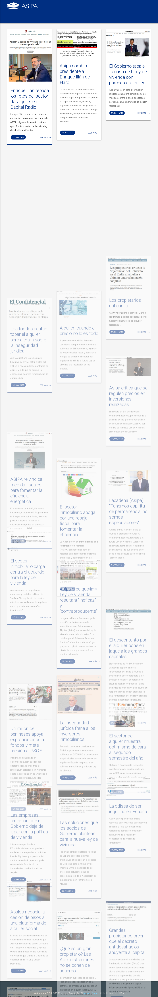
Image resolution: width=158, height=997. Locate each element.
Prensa (88, 19)
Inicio (13, 19)
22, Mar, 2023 (18, 143)
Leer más (44, 143)
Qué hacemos (51, 19)
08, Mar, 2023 (67, 138)
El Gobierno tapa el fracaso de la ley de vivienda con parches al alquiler (128, 79)
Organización (71, 19)
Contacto (102, 19)
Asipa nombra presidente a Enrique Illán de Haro (75, 80)
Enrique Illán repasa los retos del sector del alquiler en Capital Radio (29, 105)
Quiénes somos (30, 19)
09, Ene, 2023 (117, 118)
